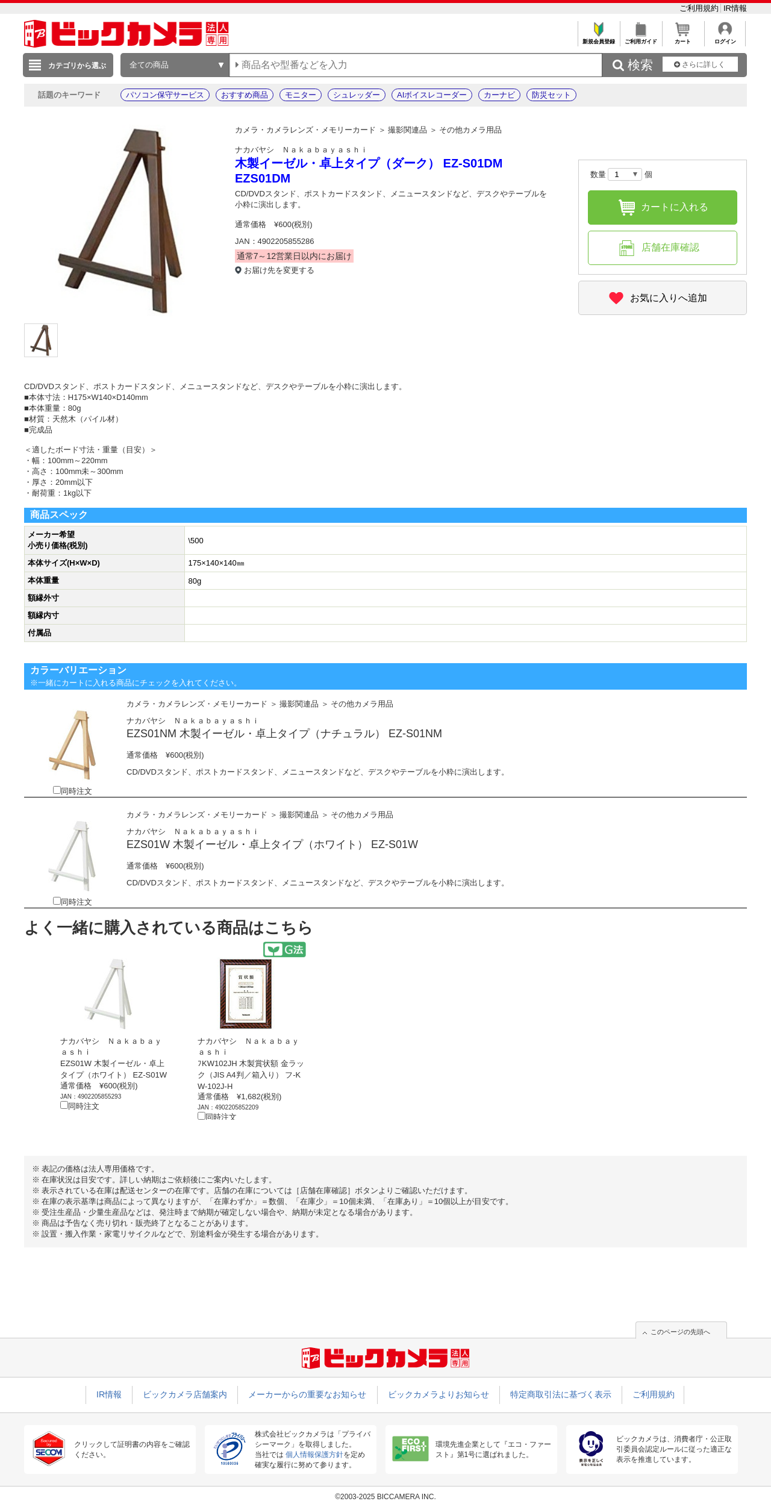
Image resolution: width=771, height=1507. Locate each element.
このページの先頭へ (680, 1331)
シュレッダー (356, 94)
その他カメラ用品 (470, 129)
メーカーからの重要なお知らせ (307, 1394)
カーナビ (499, 94)
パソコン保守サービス (165, 94)
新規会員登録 (598, 38)
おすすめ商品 (244, 94)
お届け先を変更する (279, 270)
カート (682, 38)
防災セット (551, 94)
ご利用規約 (700, 8)
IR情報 (735, 8)
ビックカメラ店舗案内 (185, 1394)
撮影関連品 (407, 129)
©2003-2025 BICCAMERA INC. (385, 1497)
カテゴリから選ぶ (77, 65)
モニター (300, 94)
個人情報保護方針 (314, 1454)
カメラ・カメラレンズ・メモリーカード (305, 129)
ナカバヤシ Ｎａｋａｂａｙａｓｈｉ (301, 149)
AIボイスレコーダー (432, 94)
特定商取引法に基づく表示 (560, 1394)
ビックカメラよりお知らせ (438, 1394)
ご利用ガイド (640, 38)
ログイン (724, 38)
